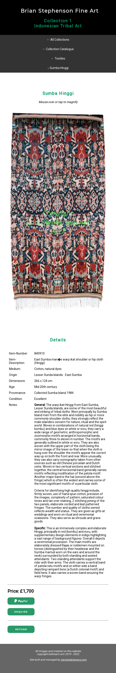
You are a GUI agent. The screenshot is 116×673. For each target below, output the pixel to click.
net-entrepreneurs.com (74, 659)
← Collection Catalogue (58, 49)
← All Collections (58, 39)
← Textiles (58, 58)
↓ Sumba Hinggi (58, 68)
